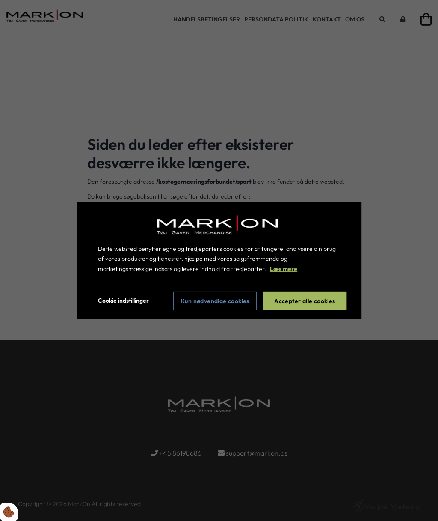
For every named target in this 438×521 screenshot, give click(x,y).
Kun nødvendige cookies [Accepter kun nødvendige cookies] (215, 301)
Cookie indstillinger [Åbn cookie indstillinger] (123, 300)
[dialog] (219, 260)
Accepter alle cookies (304, 301)
